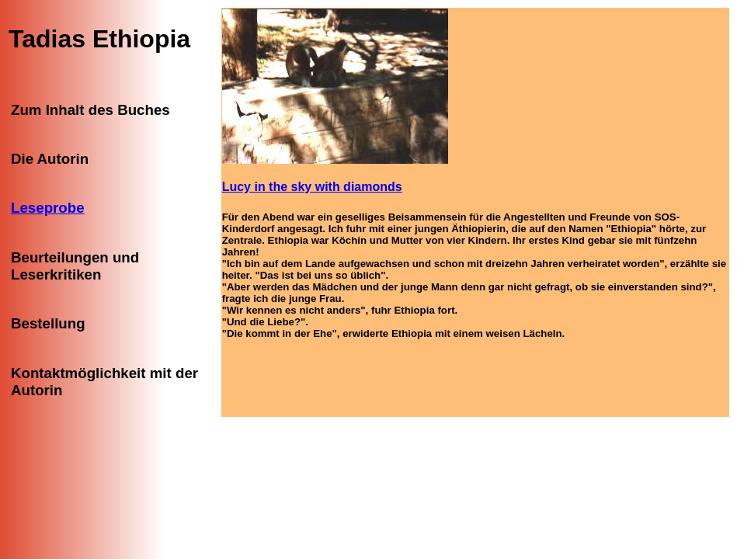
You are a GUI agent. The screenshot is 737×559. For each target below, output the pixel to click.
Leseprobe (48, 208)
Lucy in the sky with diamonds (312, 186)
